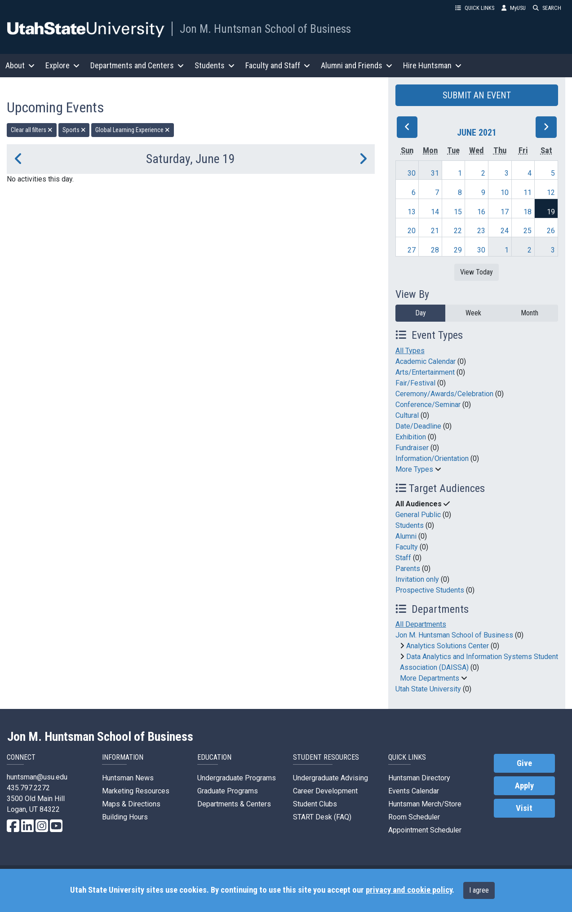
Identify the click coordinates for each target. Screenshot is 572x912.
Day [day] (420, 313)
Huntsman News (128, 778)
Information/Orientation (432, 458)
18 (527, 212)
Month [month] (529, 313)
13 (412, 212)
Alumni (406, 536)
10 (505, 192)
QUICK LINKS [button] (474, 7)
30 (412, 173)
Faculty (406, 547)
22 (458, 230)
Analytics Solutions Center (447, 646)
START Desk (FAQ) (322, 817)
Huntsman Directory (419, 778)
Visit (524, 808)
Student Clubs (315, 804)
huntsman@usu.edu (37, 777)
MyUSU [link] (513, 7)
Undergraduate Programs (236, 778)
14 (435, 212)
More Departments (429, 678)
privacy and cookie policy (409, 890)
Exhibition (410, 437)
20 (412, 230)
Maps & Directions (131, 804)
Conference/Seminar (428, 404)
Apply (524, 786)
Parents (407, 568)
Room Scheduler (414, 817)
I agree (479, 890)
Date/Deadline (418, 426)
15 (458, 212)
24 (505, 230)
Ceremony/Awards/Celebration (444, 394)
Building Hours (125, 817)
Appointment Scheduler (424, 830)
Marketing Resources (135, 791)
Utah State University (428, 689)
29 (458, 250)
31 (435, 173)
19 (551, 212)
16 (481, 212)
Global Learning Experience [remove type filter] (132, 129)
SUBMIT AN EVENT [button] (477, 95)
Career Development (325, 791)
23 (481, 230)
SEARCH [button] (547, 7)
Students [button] (215, 65)
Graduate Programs (227, 791)
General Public (418, 514)
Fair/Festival (415, 383)
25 (527, 230)
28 (435, 250)
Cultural (407, 415)
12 (551, 192)
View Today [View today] (476, 272)
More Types (414, 469)
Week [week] (473, 313)
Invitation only (417, 579)
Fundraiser (412, 447)
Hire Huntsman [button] (432, 65)
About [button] (20, 65)
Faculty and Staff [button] (277, 65)
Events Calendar (413, 791)
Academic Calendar (425, 361)
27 (412, 250)
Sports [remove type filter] (74, 129)
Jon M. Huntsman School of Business (265, 28)
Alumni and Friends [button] (356, 65)
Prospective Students (429, 590)
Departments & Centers (234, 804)
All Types (410, 350)
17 (505, 212)
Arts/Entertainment (425, 372)
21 (435, 230)
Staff (403, 557)
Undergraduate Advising (330, 778)
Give (524, 763)
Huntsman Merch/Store (424, 804)
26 (551, 230)
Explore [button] (62, 65)
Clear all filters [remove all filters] (32, 129)
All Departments (420, 624)
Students (409, 525)
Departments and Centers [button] (137, 65)
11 (527, 192)
